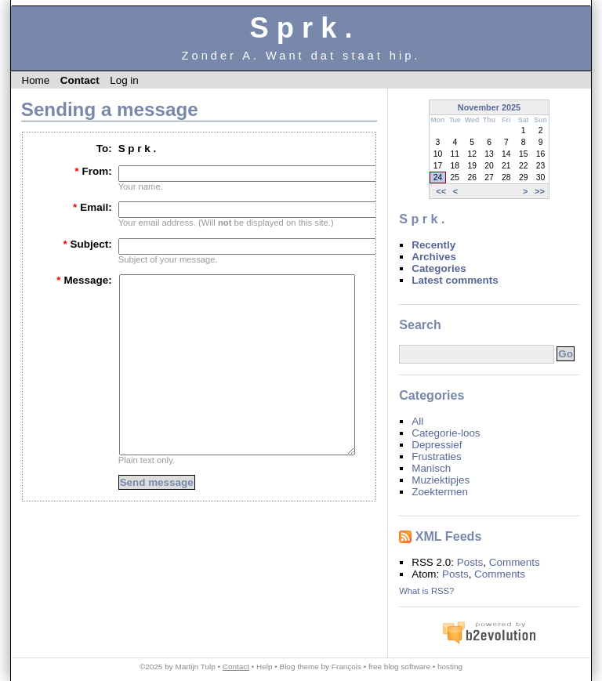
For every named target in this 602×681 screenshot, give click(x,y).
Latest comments (455, 280)
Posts (470, 562)
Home (35, 80)
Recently (433, 245)
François (346, 666)
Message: (83, 280)
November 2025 (489, 107)
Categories (439, 268)
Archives (434, 257)
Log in (124, 80)
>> (540, 191)
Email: (92, 207)
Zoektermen (440, 492)
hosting (449, 666)
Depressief (437, 445)
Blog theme (299, 666)
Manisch (431, 468)
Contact (80, 80)
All (417, 421)
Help (264, 666)
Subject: (87, 244)
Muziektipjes (441, 480)
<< (441, 191)
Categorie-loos (446, 433)
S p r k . (300, 28)
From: (92, 171)
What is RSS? (426, 591)
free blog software (399, 666)
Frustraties (436, 456)
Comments (514, 562)
